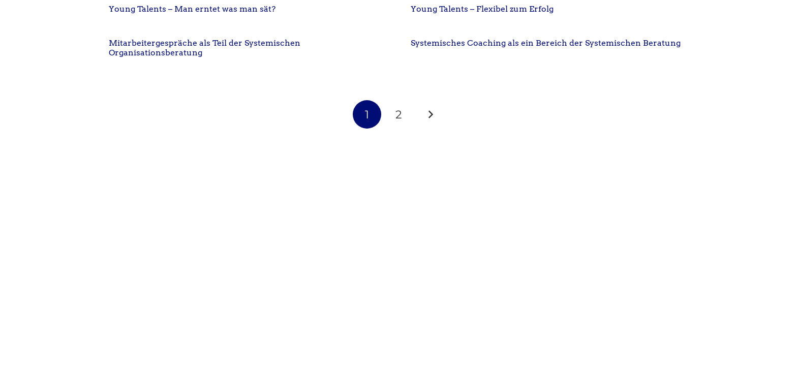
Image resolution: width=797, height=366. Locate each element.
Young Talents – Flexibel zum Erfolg (482, 9)
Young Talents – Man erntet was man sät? (192, 9)
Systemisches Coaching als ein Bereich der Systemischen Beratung (546, 43)
